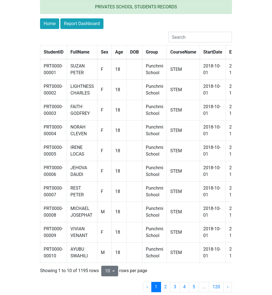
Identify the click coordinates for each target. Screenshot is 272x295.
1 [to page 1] (156, 286)
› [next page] (227, 286)
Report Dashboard (82, 23)
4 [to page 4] (184, 286)
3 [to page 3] (175, 286)
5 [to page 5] (194, 286)
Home (50, 23)
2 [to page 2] (165, 286)
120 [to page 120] (216, 286)
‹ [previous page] (147, 286)
